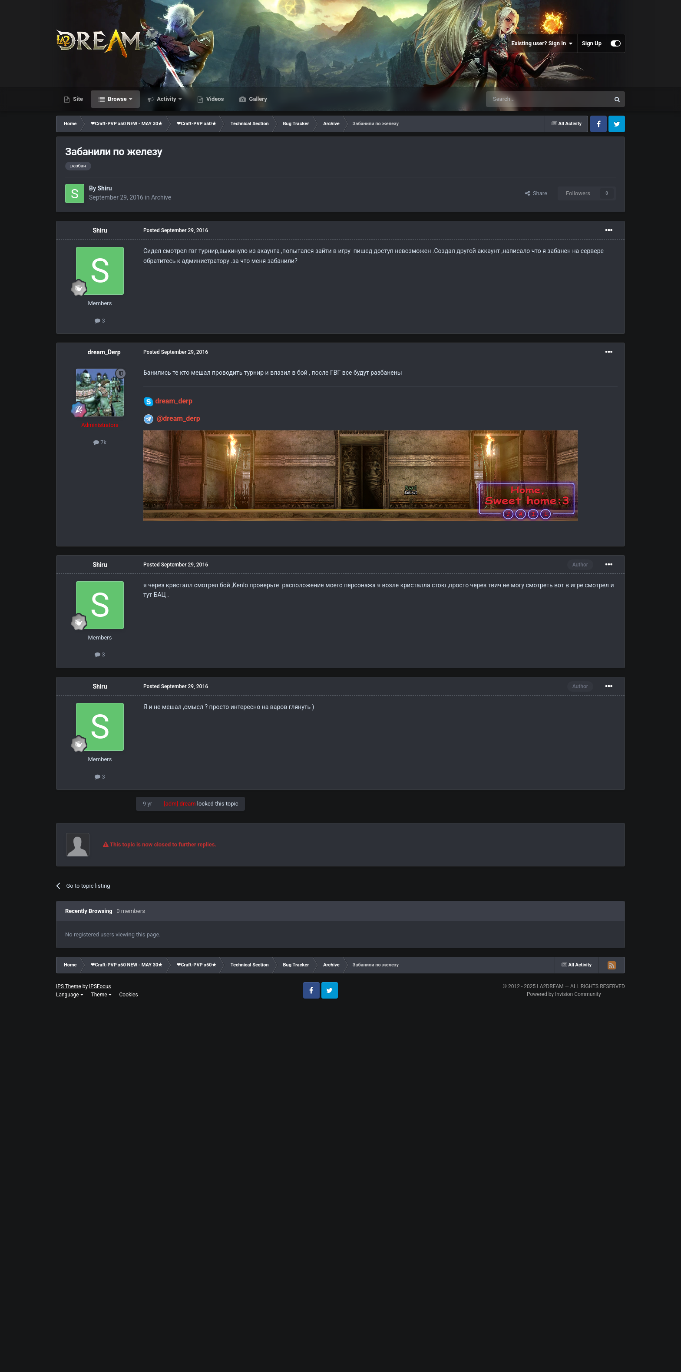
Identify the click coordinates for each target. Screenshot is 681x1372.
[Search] (527, 99)
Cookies (128, 995)
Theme (101, 995)
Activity (166, 99)
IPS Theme (68, 986)
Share (536, 193)
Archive (161, 197)
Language (69, 995)
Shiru (104, 188)
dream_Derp (104, 352)
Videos (214, 99)
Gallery (257, 99)
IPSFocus (100, 986)
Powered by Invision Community (564, 994)
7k (99, 442)
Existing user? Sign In (542, 43)
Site (77, 99)
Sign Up (592, 43)
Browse (117, 99)
